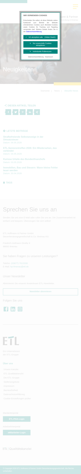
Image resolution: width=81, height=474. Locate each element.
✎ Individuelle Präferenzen (41, 51)
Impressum (49, 57)
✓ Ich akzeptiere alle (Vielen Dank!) (41, 37)
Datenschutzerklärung (34, 31)
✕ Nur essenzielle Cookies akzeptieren (41, 44)
